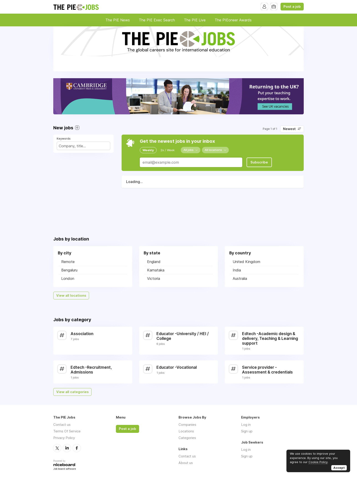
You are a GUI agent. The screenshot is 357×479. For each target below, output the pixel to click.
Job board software (64, 469)
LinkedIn (67, 448)
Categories (187, 438)
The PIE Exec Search (157, 20)
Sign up (246, 431)
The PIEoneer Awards (233, 20)
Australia (240, 278)
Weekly (148, 150)
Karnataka (155, 270)
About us (185, 463)
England (154, 261)
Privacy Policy (64, 438)
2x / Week (168, 150)
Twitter (57, 448)
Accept (339, 467)
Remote (68, 261)
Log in (246, 424)
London (67, 278)
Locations (186, 431)
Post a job (292, 7)
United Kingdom (246, 261)
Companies (187, 424)
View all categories (72, 392)
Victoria (153, 278)
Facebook (77, 448)
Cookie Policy (318, 462)
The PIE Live (195, 20)
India (237, 270)
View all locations (71, 295)
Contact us (62, 424)
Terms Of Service (67, 431)
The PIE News (117, 20)
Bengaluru (69, 270)
